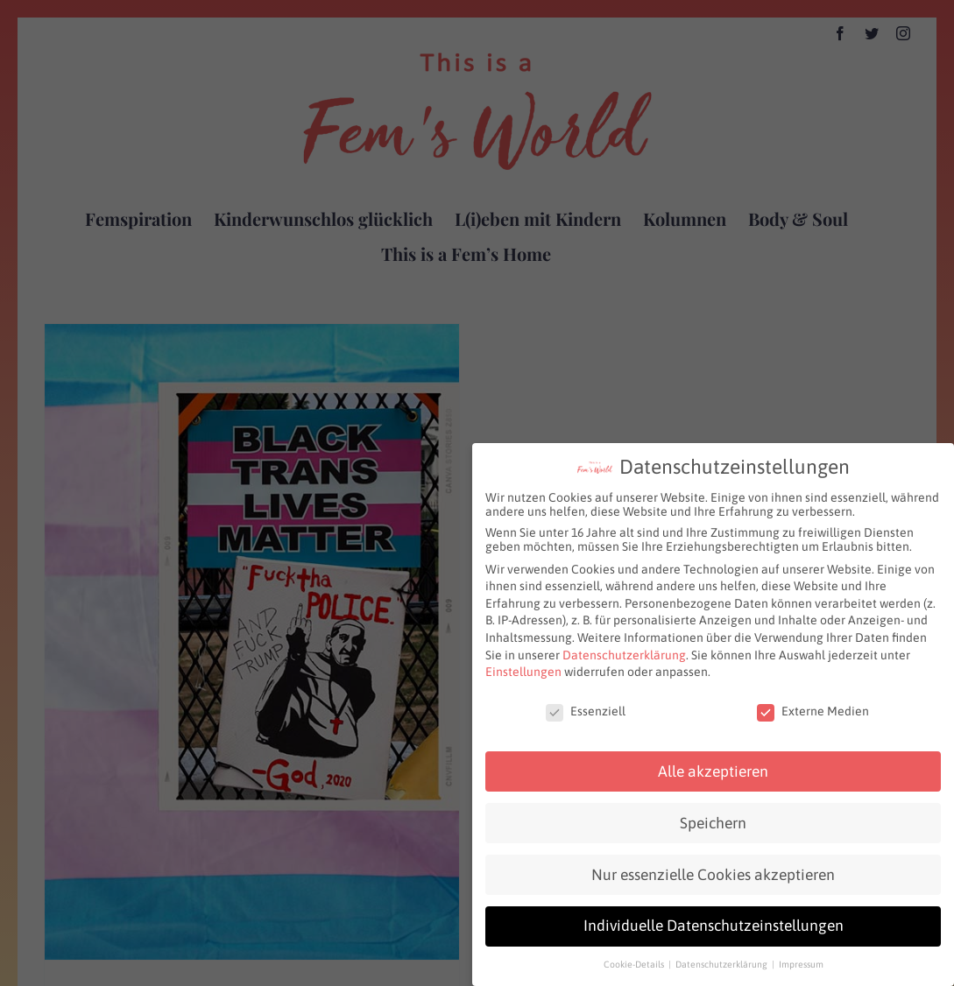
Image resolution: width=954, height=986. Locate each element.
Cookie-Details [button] (635, 959)
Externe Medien (813, 707)
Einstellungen (523, 667)
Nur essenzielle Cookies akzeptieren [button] (713, 870)
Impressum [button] (801, 959)
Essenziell (585, 707)
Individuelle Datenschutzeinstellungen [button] (713, 922)
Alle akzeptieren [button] (713, 767)
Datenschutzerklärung (624, 651)
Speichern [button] (713, 819)
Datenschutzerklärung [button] (722, 959)
